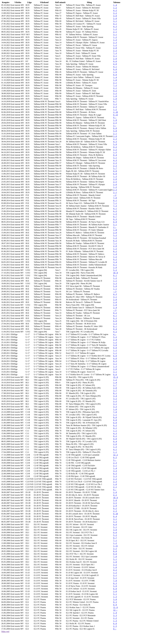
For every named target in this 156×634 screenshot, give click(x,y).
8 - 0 (115, 417)
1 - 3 (115, 40)
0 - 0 (115, 69)
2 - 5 (115, 123)
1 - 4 (115, 5)
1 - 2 (115, 8)
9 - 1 (115, 275)
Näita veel (5, 631)
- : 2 (114, 195)
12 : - (115, 610)
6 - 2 (115, 211)
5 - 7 (115, 168)
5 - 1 (115, 158)
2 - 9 (115, 506)
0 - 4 (115, 155)
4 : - (114, 334)
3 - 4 (115, 262)
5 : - (114, 460)
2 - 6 (115, 59)
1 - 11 (115, 546)
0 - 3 (115, 219)
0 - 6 (115, 61)
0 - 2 (115, 259)
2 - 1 (115, 32)
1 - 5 (115, 152)
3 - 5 (115, 503)
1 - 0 (115, 80)
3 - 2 (115, 13)
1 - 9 (115, 120)
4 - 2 (115, 10)
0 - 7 (115, 101)
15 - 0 (115, 377)
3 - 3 (115, 283)
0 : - (114, 490)
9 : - (114, 117)
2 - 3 (115, 42)
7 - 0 (115, 198)
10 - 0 (115, 273)
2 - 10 (115, 112)
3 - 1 (115, 21)
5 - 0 (115, 131)
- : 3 (114, 291)
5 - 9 (115, 144)
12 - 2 (115, 455)
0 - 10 (115, 514)
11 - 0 (115, 607)
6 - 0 (115, 174)
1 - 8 (115, 230)
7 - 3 (115, 53)
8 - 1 (115, 393)
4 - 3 (115, 26)
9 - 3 (115, 602)
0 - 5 (115, 457)
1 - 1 (115, 281)
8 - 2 (115, 251)
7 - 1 (115, 203)
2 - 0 (115, 18)
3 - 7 (115, 391)
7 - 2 (115, 85)
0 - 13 (115, 115)
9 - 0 (115, 554)
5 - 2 (115, 235)
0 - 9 (115, 222)
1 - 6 (115, 72)
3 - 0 (115, 16)
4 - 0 (115, 64)
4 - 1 (115, 24)
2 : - (114, 125)
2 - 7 (115, 385)
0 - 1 (115, 200)
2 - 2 (115, 51)
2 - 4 (115, 308)
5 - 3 (115, 522)
